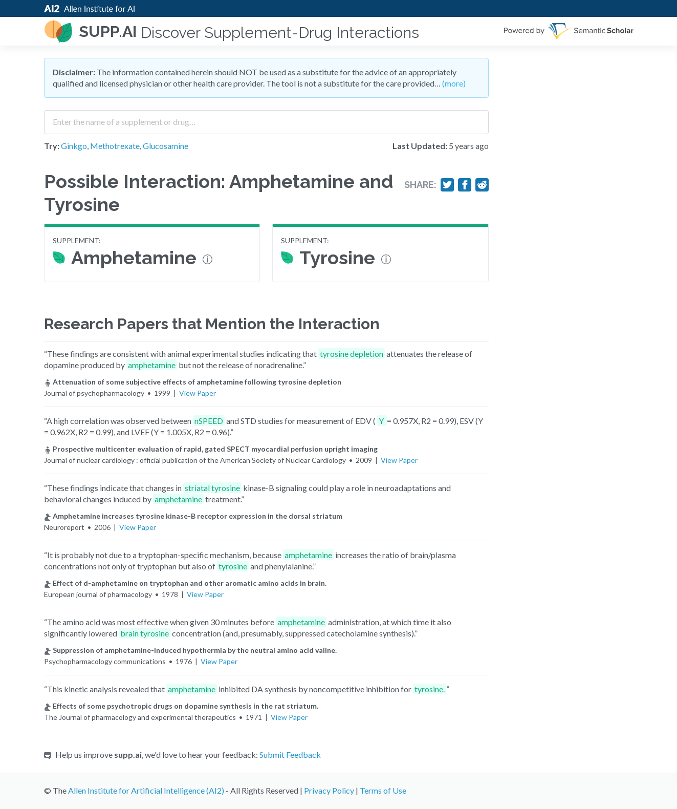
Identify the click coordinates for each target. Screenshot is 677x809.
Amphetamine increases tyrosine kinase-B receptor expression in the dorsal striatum (193, 516)
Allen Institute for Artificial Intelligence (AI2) (146, 790)
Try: (51, 146)
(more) (454, 83)
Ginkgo (74, 146)
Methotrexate (115, 146)
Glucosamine (165, 146)
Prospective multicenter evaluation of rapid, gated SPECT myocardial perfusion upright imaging (211, 448)
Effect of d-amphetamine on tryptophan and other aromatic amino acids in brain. (185, 583)
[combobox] (266, 118)
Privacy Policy (329, 790)
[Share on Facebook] (464, 184)
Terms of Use (383, 790)
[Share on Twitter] (447, 184)
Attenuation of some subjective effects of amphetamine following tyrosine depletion (192, 381)
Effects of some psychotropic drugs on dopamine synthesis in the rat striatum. (181, 705)
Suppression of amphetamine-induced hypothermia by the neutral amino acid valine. (190, 650)
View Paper (197, 393)
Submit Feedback (290, 754)
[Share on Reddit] (482, 184)
